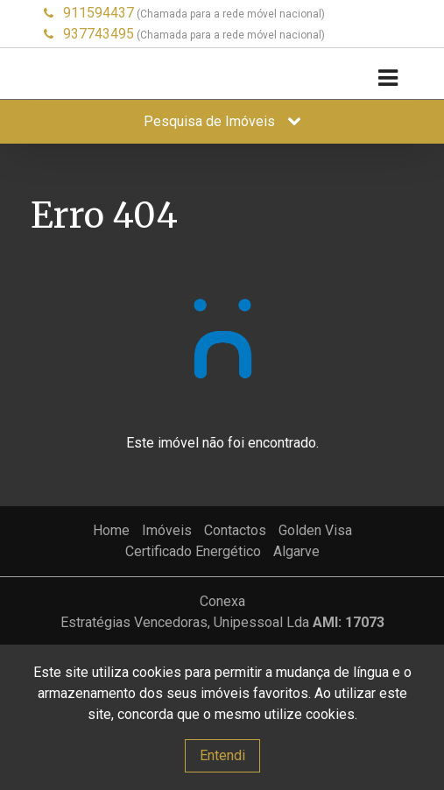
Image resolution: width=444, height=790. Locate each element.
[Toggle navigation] (387, 78)
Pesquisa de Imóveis (222, 121)
